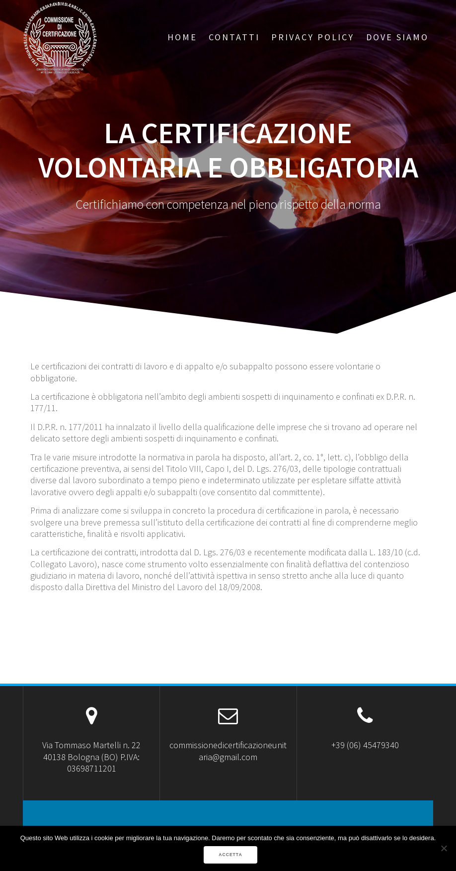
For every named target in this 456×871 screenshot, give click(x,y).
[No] (444, 848)
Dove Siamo (397, 37)
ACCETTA (230, 854)
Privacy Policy (312, 37)
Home (182, 37)
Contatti (234, 37)
